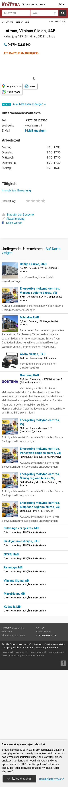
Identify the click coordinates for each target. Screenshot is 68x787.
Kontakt (38, 715)
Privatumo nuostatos (54, 715)
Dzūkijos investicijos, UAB (21, 611)
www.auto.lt (22, 723)
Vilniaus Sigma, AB (16, 651)
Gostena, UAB (29, 446)
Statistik (40, 718)
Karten (40, 698)
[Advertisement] (34, 273)
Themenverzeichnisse (13, 706)
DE (62, 4)
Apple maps (11, 92)
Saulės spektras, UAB (20, 715)
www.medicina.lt (11, 726)
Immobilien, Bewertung (16, 190)
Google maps (11, 86)
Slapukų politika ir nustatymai (18, 718)
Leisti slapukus (19, 778)
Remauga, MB (13, 638)
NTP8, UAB (11, 625)
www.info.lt (8, 723)
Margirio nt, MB (14, 664)
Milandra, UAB (29, 388)
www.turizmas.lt (38, 723)
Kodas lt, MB (12, 677)
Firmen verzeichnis (34, 4)
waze (30, 86)
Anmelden (52, 718)
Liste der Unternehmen (15, 22)
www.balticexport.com (33, 726)
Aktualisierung (13, 218)
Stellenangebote (46, 706)
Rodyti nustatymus (51, 778)
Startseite (7, 702)
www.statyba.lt (56, 723)
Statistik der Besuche (18, 214)
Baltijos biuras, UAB (33, 334)
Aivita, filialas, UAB (32, 424)
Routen (47, 702)
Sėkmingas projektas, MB (21, 598)
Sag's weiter (12, 223)
